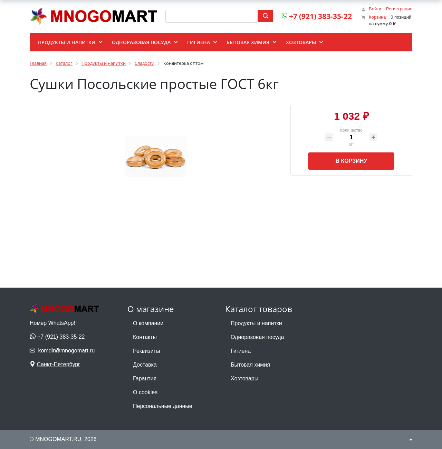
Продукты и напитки (256, 323)
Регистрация (399, 8)
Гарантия (144, 378)
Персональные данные (162, 406)
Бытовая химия (250, 365)
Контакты (145, 337)
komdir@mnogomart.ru (66, 350)
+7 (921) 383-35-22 (320, 16)
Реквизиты (146, 351)
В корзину (351, 161)
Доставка (145, 365)
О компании (148, 323)
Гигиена (241, 351)
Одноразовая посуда (257, 337)
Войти (375, 8)
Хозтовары (244, 378)
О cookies (145, 392)
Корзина (377, 17)
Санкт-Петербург (58, 364)
